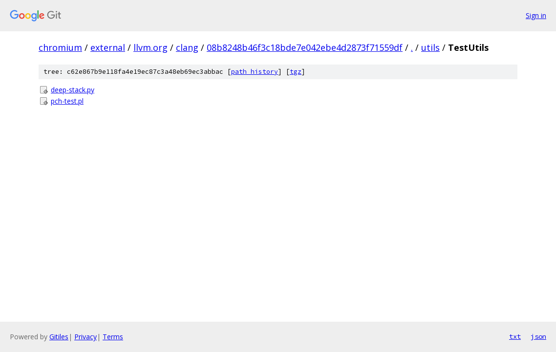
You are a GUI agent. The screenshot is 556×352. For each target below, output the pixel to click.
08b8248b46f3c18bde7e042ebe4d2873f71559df (305, 47)
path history (254, 71)
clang (187, 47)
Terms (113, 336)
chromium (60, 47)
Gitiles (58, 336)
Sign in (536, 15)
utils (430, 47)
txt (515, 336)
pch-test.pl (67, 101)
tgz (295, 71)
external (107, 47)
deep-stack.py (72, 89)
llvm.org (150, 47)
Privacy (85, 336)
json (538, 336)
